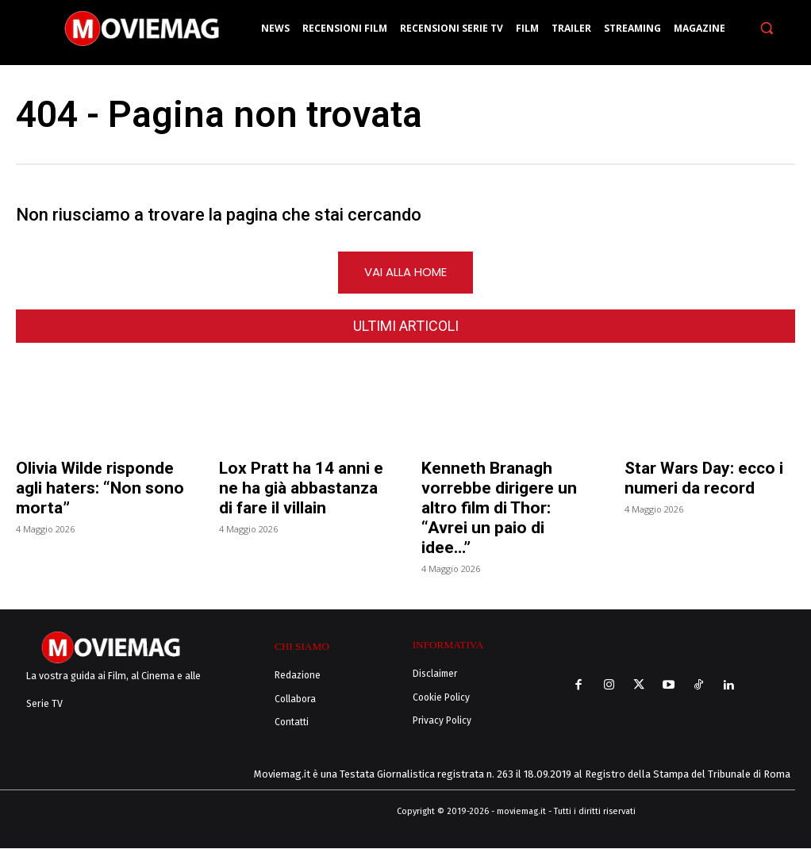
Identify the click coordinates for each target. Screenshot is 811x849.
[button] (766, 28)
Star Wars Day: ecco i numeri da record (704, 480)
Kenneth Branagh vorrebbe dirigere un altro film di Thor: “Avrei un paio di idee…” (499, 510)
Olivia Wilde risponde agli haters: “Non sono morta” (100, 490)
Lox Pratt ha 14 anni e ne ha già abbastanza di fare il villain (301, 490)
